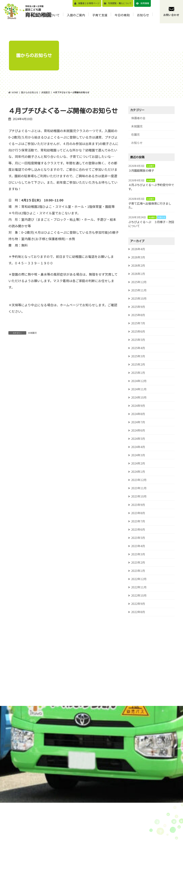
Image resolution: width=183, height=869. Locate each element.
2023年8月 (138, 513)
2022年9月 (138, 604)
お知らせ (137, 143)
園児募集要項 (127, 824)
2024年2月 (138, 463)
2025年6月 (138, 331)
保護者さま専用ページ (89, 3)
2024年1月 (138, 472)
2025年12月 (139, 282)
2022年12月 (139, 579)
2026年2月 (138, 265)
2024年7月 (138, 422)
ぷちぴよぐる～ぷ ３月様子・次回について (151, 224)
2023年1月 (138, 571)
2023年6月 (138, 529)
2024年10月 (139, 397)
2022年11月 (139, 587)
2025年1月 (138, 373)
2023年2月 (138, 562)
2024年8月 (138, 414)
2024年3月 (138, 455)
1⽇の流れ (95, 862)
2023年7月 (138, 521)
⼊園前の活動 (127, 866)
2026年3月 (138, 257)
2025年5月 (138, 340)
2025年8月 (138, 315)
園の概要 (94, 851)
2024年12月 (139, 381)
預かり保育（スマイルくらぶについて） (134, 837)
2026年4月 (138, 249)
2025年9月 (138, 307)
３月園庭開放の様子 (141, 170)
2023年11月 (139, 488)
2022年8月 (138, 612)
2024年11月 (139, 389)
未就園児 (32, 332)
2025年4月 (138, 348)
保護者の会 (138, 118)
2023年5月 (138, 538)
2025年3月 (138, 356)
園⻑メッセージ (98, 839)
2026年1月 (138, 274)
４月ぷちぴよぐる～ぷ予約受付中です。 (151, 187)
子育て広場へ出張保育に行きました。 (149, 205)
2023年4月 (138, 546)
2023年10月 (139, 496)
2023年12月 (139, 480)
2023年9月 (138, 505)
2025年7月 (138, 323)
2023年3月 (138, 554)
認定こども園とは (99, 856)
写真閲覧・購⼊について (120, 3)
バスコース (126, 845)
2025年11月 (139, 290)
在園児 (135, 134)
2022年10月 (139, 595)
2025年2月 (138, 364)
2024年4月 (138, 447)
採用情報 (144, 3)
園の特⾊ (94, 845)
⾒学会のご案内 (128, 830)
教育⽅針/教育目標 (99, 832)
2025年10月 (139, 298)
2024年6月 (138, 430)
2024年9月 (138, 406)
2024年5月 (138, 439)
